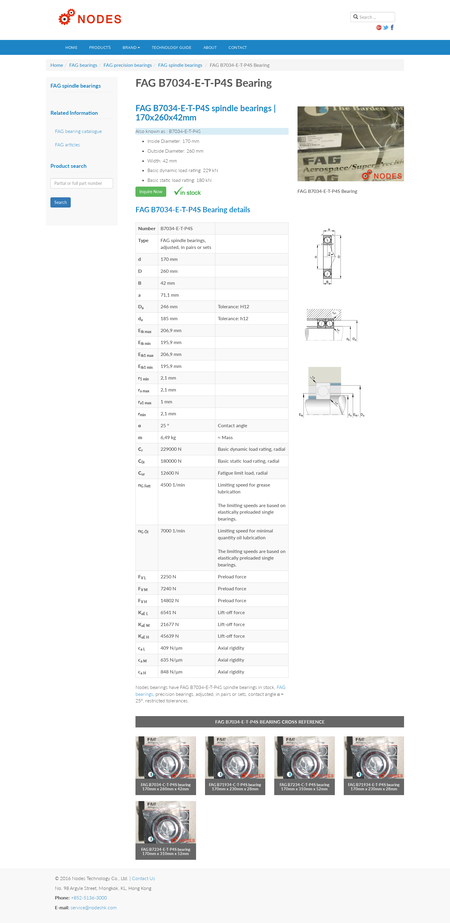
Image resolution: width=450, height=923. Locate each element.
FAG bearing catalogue (78, 131)
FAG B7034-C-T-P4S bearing (166, 784)
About (210, 47)
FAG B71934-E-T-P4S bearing (374, 784)
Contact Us (143, 878)
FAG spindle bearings (180, 65)
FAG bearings (83, 65)
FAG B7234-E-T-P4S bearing (165, 849)
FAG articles (67, 144)
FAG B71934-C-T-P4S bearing (235, 784)
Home (71, 47)
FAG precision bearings (128, 65)
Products (100, 47)
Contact (238, 47)
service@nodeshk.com (93, 907)
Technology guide (172, 47)
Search (60, 202)
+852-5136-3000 (89, 897)
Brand (131, 47)
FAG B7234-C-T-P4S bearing (304, 784)
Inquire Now (150, 191)
